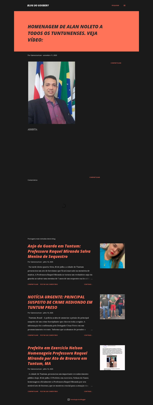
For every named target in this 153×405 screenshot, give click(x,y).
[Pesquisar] (115, 5)
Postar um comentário (49, 284)
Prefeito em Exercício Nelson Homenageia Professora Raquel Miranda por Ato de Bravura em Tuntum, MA (57, 355)
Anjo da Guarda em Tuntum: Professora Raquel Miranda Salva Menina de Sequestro (59, 251)
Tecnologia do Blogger (76, 399)
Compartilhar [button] (116, 63)
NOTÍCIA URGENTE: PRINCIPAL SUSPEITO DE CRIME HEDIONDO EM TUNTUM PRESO (60, 302)
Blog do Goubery (38, 5)
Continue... (88, 284)
